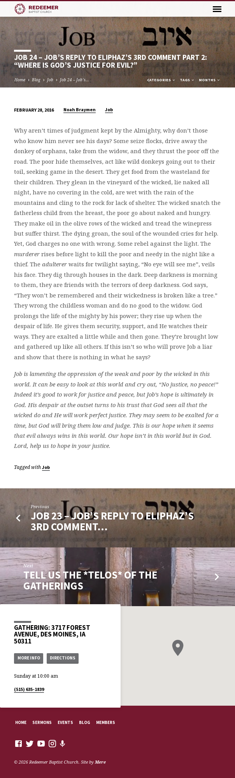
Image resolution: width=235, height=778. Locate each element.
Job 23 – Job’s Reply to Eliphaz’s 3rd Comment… (112, 521)
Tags (187, 79)
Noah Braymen (79, 109)
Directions (62, 658)
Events (65, 722)
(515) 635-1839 (29, 689)
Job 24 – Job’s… (74, 79)
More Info (29, 658)
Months (210, 79)
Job (50, 79)
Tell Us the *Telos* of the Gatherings (90, 580)
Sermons (42, 722)
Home (19, 79)
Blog (36, 79)
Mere (100, 762)
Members (105, 722)
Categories (161, 79)
